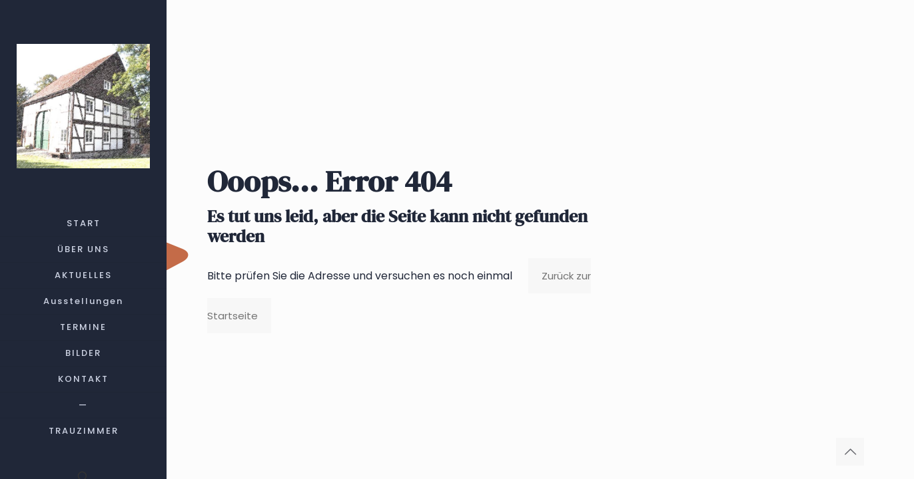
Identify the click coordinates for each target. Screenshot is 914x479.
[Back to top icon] (850, 452)
